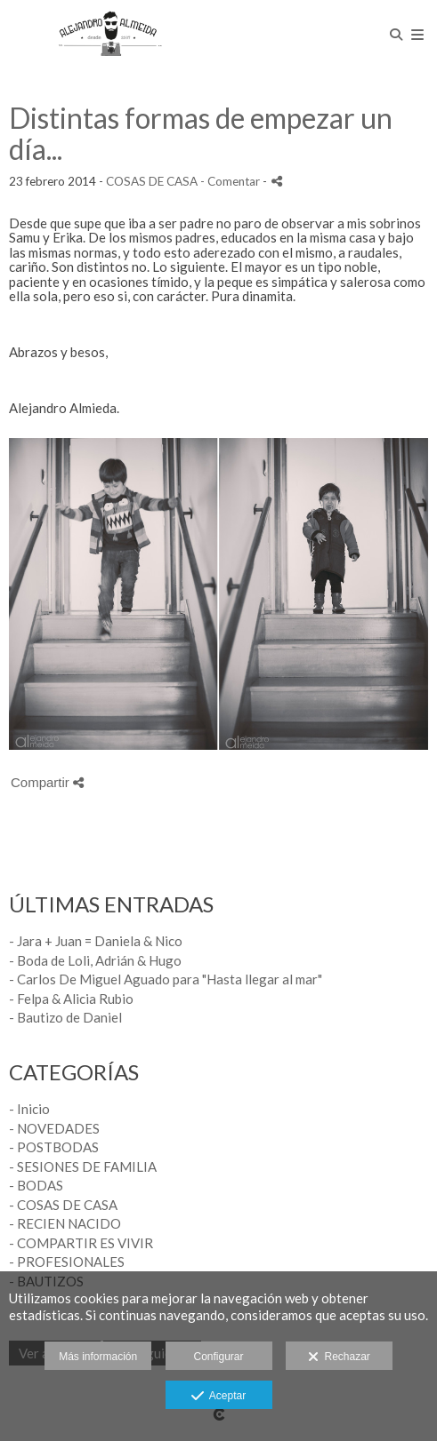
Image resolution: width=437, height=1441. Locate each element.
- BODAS (36, 1185)
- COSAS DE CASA (63, 1205)
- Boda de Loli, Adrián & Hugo (95, 960)
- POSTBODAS (54, 1147)
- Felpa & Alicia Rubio (71, 999)
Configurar (218, 1356)
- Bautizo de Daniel (65, 1017)
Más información (98, 1356)
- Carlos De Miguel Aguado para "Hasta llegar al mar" (165, 979)
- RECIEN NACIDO (65, 1223)
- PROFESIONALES (67, 1262)
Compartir (47, 782)
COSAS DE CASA (152, 181)
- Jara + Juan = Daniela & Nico (95, 941)
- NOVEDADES (54, 1128)
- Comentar (231, 181)
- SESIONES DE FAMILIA (83, 1166)
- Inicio (29, 1109)
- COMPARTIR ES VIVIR (81, 1243)
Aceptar (218, 1396)
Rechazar (339, 1357)
